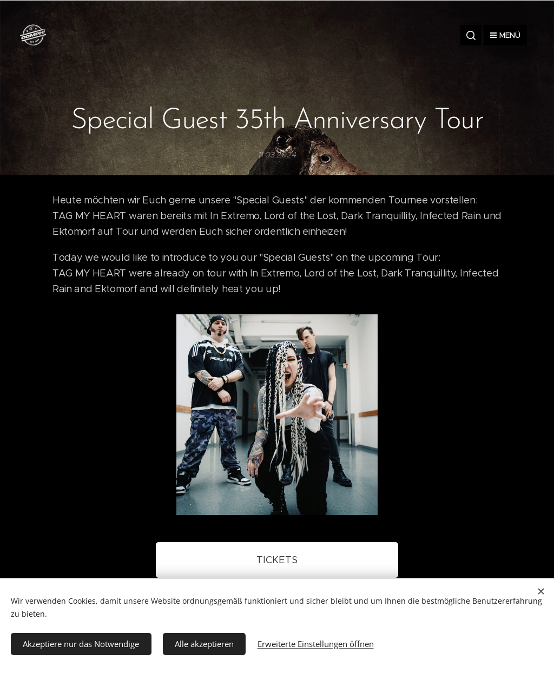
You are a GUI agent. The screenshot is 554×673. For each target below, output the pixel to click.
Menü (505, 35)
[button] (470, 35)
